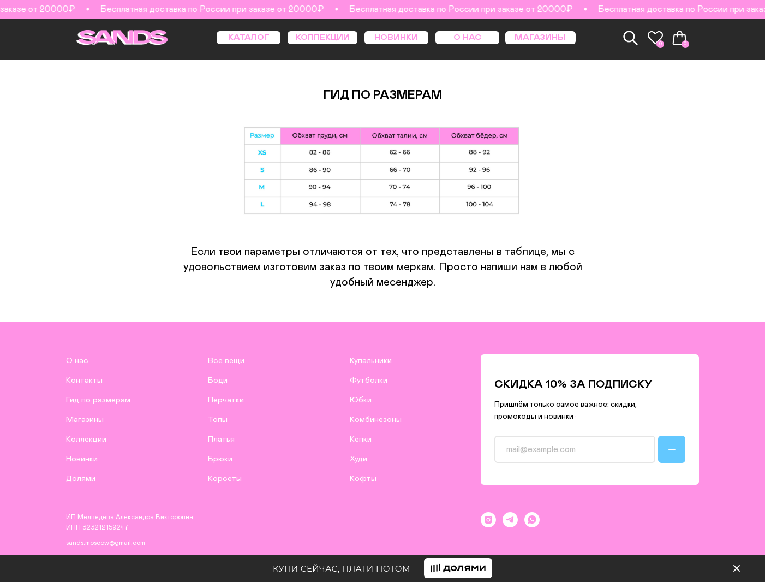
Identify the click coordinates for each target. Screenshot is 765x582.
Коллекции (86, 439)
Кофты (363, 478)
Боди (218, 380)
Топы (218, 419)
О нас (77, 361)
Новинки (82, 459)
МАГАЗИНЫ (540, 37)
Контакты (84, 380)
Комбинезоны (376, 419)
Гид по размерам (98, 400)
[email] (574, 449)
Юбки (361, 400)
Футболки (368, 380)
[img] (736, 568)
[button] (458, 568)
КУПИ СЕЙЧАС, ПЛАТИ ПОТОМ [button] (341, 568)
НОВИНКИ (396, 37)
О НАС (467, 37)
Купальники (371, 361)
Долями (80, 478)
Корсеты (225, 478)
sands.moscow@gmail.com (105, 542)
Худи (358, 459)
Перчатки (226, 400)
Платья (221, 439)
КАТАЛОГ (249, 37)
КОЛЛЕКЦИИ (323, 37)
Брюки (220, 459)
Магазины (85, 419)
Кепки (361, 439)
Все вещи (226, 361)
